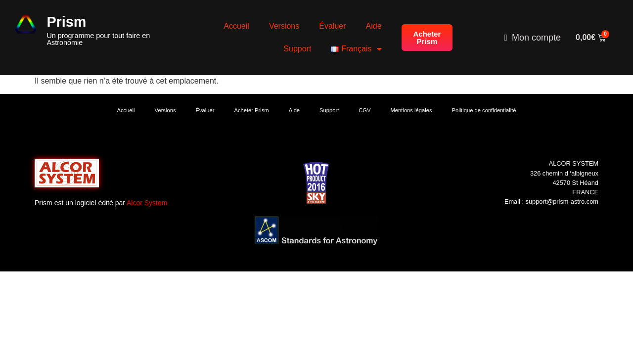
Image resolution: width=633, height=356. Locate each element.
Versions (284, 26)
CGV (364, 110)
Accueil (236, 26)
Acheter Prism (251, 110)
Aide (374, 26)
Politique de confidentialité (484, 110)
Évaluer (332, 26)
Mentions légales (411, 110)
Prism (66, 22)
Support (297, 48)
